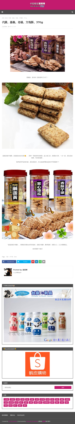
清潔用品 (46, 402)
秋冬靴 (11, 402)
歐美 (10, 405)
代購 (7, 256)
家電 (26, 402)
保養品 (67, 399)
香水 (21, 402)
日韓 (18, 399)
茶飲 (35, 402)
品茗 (6, 402)
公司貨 (6, 399)
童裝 (57, 402)
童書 (52, 402)
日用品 (12, 399)
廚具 (6, 405)
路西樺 (5, 26)
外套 (27, 399)
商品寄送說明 (20, 415)
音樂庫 (44, 421)
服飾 (62, 399)
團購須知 (12, 415)
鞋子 (15, 405)
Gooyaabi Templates (32, 421)
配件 (40, 402)
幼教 (32, 399)
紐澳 (31, 402)
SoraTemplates (12, 421)
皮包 (37, 399)
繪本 (25, 405)
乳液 (47, 399)
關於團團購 (5, 415)
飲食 (15, 256)
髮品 (20, 405)
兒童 (52, 399)
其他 (57, 399)
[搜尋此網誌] (29, 387)
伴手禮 (11, 256)
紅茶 (16, 402)
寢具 (67, 402)
